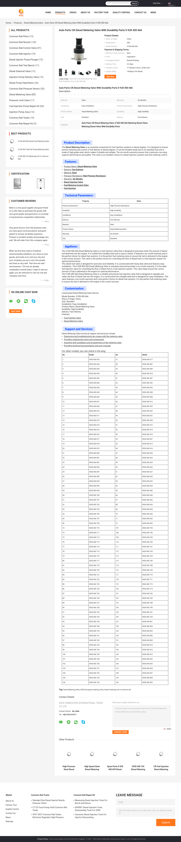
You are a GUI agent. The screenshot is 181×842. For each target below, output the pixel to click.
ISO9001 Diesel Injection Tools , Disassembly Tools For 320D (89, 808)
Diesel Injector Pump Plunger (23, 59)
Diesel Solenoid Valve (20, 71)
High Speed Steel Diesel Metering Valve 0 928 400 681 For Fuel (92, 768)
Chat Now (156, 3)
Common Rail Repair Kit (21, 123)
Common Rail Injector (20, 53)
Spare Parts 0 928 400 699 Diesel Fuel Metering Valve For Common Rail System (115, 768)
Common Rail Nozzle (19, 42)
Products (60, 12)
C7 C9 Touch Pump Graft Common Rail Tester (50, 808)
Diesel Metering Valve (33, 23)
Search (134, 3)
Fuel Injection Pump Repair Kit (24, 106)
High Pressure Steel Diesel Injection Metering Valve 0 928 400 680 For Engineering (69, 768)
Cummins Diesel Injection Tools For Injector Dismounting (90, 815)
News (153, 12)
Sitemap (9, 821)
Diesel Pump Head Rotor (21, 83)
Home (48, 12)
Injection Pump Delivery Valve (24, 77)
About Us (85, 12)
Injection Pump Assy (19, 112)
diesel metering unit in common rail (117, 690)
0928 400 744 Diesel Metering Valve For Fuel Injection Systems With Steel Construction (138, 768)
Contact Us (140, 12)
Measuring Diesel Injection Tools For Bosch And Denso (91, 801)
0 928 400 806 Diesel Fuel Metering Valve (33, 141)
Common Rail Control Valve (23, 48)
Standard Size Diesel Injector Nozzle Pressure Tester (49, 801)
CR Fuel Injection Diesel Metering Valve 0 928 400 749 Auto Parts (161, 768)
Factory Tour (101, 12)
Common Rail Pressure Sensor (24, 88)
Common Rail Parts (19, 36)
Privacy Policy (42, 839)
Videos (73, 12)
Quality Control (121, 12)
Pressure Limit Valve (19, 100)
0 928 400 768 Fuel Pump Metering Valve (33, 149)
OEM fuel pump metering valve (92, 690)
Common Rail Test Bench (22, 65)
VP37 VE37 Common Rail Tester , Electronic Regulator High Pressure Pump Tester (48, 816)
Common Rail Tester (19, 117)
